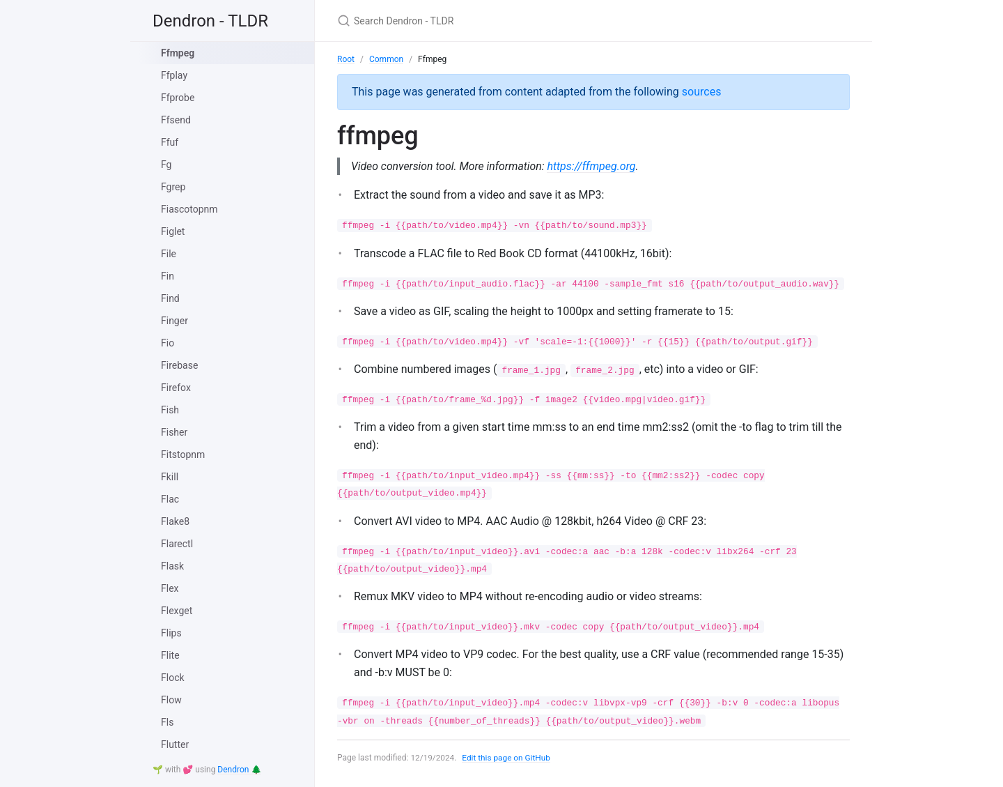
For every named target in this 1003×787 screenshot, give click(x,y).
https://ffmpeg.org (594, 166)
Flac (170, 499)
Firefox (176, 387)
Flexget (176, 610)
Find (170, 298)
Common (386, 59)
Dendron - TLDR (210, 21)
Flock (173, 677)
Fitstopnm (183, 454)
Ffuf (169, 142)
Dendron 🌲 (239, 769)
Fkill (169, 476)
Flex (170, 588)
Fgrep (173, 186)
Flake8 (175, 521)
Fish (170, 409)
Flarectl (177, 543)
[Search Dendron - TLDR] (501, 20)
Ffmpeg (177, 53)
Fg (166, 164)
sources (702, 91)
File (168, 253)
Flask (172, 566)
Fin (167, 276)
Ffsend (176, 119)
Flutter (175, 744)
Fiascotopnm (189, 209)
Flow (171, 699)
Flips (171, 633)
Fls (167, 722)
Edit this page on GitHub (507, 758)
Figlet (173, 231)
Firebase (179, 365)
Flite (170, 655)
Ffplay (174, 75)
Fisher (174, 432)
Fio (167, 343)
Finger (174, 320)
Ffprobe (177, 97)
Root (346, 59)
